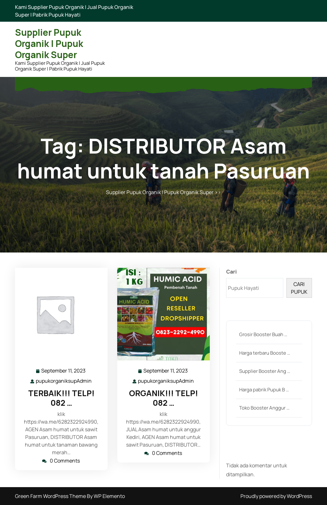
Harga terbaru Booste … (264, 353)
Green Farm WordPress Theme (51, 496)
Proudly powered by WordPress (276, 496)
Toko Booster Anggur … (264, 407)
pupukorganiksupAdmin (64, 381)
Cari (231, 271)
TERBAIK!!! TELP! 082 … (61, 398)
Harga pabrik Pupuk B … (264, 389)
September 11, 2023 (63, 370)
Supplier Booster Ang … (264, 371)
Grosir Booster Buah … (263, 334)
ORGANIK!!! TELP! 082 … (163, 398)
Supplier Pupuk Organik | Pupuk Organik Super (49, 43)
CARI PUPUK (299, 288)
